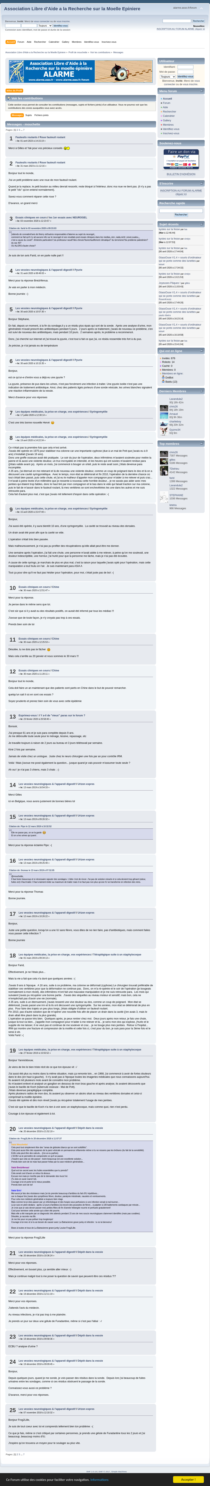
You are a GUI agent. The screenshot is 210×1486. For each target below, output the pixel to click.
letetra (173, 505)
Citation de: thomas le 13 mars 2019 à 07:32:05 (31, 870)
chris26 (173, 406)
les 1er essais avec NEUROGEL (68, 217)
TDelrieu (174, 468)
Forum (166, 103)
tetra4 (161, 264)
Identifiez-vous (171, 129)
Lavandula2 (176, 399)
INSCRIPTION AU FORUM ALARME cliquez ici (181, 29)
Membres (168, 124)
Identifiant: (170, 66)
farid (171, 478)
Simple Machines (119, 1471)
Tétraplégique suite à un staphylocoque (117, 954)
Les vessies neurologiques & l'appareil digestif (43, 269)
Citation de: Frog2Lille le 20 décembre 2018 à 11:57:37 (35, 1138)
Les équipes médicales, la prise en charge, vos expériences (51, 411)
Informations (99, 1480)
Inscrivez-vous (171, 133)
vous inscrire (63, 21)
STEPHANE (176, 495)
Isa (185, 229)
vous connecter (42, 21)
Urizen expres (86, 784)
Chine (55, 587)
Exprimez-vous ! (28, 715)
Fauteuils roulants (26, 137)
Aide (165, 107)
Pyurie (78, 269)
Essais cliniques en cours (31, 217)
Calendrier (169, 116)
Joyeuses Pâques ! (169, 283)
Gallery (167, 120)
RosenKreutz (165, 299)
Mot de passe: (167, 71)
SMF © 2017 (104, 1471)
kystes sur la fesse (169, 229)
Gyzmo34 (174, 429)
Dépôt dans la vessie (90, 1128)
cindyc (187, 238)
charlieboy (175, 421)
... (22, 130)
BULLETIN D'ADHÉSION (181, 174)
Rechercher (169, 111)
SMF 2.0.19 (91, 1471)
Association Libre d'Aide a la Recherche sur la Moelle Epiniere (72, 8)
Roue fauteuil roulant (52, 137)
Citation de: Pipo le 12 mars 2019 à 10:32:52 (30, 826)
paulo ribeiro (165, 315)
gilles (187, 283)
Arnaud (173, 414)
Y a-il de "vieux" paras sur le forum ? (62, 715)
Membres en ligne (172, 373)
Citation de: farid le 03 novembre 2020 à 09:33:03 (32, 228)
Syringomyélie (98, 411)
